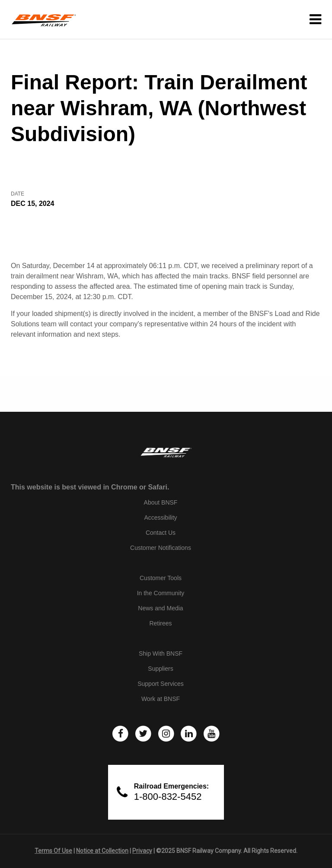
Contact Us (161, 532)
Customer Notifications (160, 547)
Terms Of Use (53, 850)
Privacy (142, 850)
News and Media (160, 608)
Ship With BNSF (160, 653)
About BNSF (161, 502)
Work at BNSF (160, 698)
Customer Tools (161, 577)
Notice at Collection (102, 850)
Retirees (160, 623)
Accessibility (160, 517)
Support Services (160, 683)
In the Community (161, 593)
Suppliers (160, 668)
